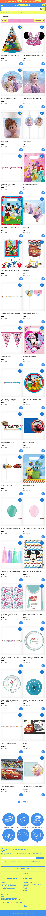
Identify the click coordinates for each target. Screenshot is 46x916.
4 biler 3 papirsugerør (6, 485)
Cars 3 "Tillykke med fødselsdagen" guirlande (10, 744)
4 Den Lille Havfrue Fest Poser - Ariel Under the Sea (32, 615)
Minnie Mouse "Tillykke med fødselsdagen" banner (8, 185)
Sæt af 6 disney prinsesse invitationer (32, 786)
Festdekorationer (10, 12)
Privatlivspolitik (27, 885)
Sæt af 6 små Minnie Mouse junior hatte (33, 55)
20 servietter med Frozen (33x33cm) (32, 98)
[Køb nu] (21, 63)
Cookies (25, 887)
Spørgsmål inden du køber (8, 888)
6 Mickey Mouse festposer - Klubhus (10, 227)
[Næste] (27, 802)
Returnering (4, 887)
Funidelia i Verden (27, 882)
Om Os (25, 890)
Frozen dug (26, 227)
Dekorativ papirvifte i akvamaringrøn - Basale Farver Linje (33, 701)
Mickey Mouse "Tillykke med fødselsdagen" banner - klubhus (9, 400)
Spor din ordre (23, 873)
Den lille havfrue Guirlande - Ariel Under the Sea (11, 658)
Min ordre (3, 882)
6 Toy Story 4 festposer (29, 485)
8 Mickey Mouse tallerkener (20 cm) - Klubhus (32, 400)
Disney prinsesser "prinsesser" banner (10, 313)
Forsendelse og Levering (7, 884)
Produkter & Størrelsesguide (8, 885)
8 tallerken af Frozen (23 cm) (8, 98)
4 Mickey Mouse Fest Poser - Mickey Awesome (32, 572)
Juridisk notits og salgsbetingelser (32, 884)
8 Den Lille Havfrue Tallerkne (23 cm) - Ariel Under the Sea (33, 658)
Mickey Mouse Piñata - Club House (10, 270)
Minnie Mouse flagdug (6, 356)
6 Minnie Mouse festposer (29, 356)
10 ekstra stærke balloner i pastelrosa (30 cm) (33, 529)
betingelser (32, 861)
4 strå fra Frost (27, 141)
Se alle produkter (23, 806)
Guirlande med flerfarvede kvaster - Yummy (10, 572)
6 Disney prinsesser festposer (30, 184)
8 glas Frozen (4, 141)
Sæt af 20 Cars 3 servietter (8, 786)
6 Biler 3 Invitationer (28, 442)
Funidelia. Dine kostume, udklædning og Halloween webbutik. (23, 5)
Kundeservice (23, 868)
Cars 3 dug (26, 743)
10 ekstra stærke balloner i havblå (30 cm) (11, 528)
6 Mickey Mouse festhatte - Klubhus (10, 55)
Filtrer (5, 20)
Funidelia (3, 12)
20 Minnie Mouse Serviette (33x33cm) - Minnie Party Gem (11, 615)
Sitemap (25, 888)
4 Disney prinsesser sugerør (30, 313)
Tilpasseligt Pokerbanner (7, 442)
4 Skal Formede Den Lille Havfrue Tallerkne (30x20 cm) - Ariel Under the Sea (12, 701)
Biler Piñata (26, 270)
